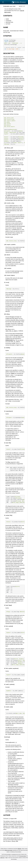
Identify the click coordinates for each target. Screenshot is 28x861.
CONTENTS (7, 16)
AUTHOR (8, 24)
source (11, 6)
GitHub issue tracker (8, 850)
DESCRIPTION (9, 22)
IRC (6, 857)
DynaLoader (6, 6)
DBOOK (19, 848)
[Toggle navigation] (3, 2)
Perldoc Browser (19, 2)
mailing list (2, 857)
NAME (7, 19)
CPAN (14, 6)
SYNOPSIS (8, 20)
